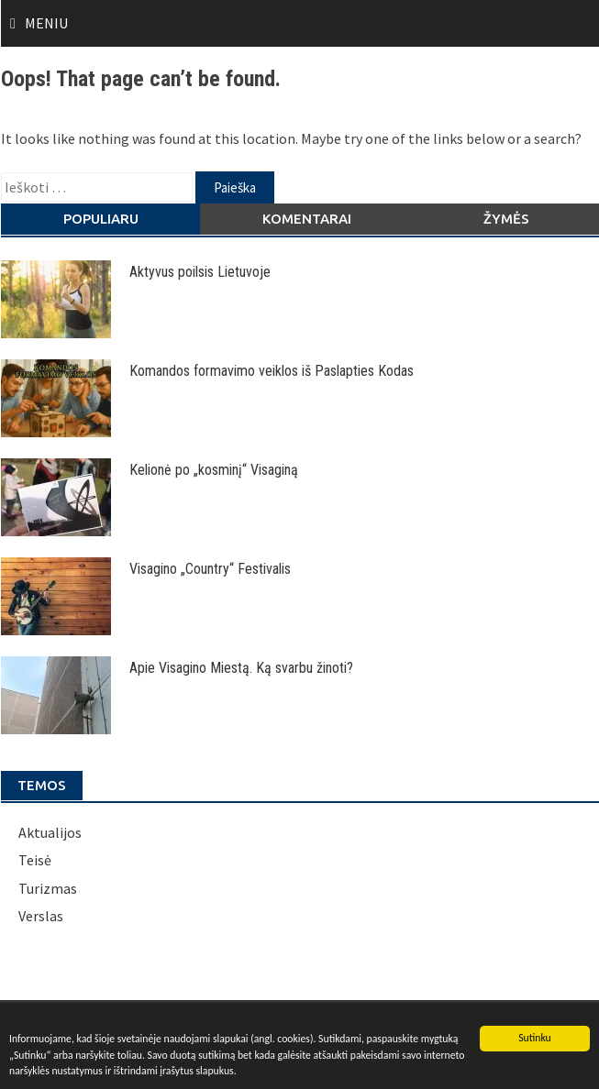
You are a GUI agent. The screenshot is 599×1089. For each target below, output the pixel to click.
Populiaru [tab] (101, 218)
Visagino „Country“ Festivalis (210, 569)
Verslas (40, 916)
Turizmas (47, 888)
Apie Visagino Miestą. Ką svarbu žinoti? (241, 667)
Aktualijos (50, 832)
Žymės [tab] (506, 218)
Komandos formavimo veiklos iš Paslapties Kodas (271, 371)
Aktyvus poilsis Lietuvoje (200, 271)
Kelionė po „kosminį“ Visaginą (213, 469)
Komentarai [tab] (306, 218)
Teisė (34, 860)
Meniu (46, 23)
